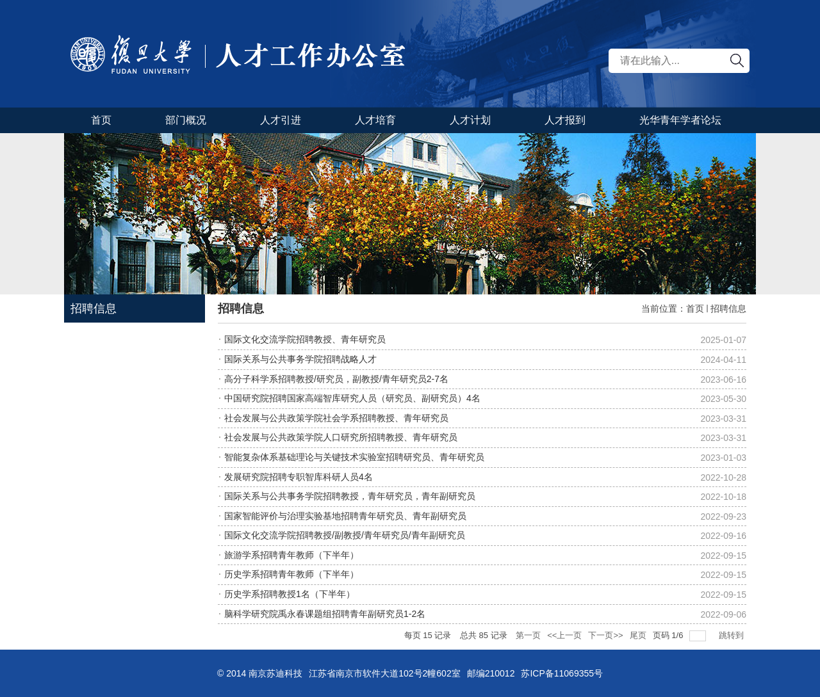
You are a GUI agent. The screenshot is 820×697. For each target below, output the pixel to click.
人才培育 (375, 120)
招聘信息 (728, 308)
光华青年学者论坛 (680, 120)
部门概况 (185, 120)
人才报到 (565, 120)
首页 (101, 120)
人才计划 (470, 120)
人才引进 (280, 120)
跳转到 (732, 635)
